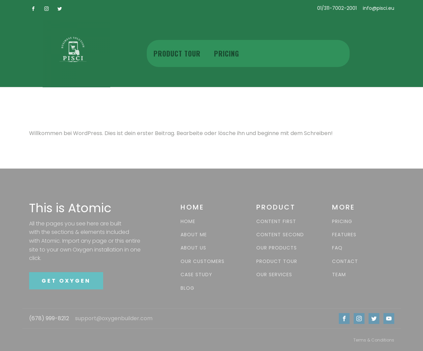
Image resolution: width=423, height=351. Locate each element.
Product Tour (177, 53)
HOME (188, 221)
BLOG (187, 288)
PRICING (342, 221)
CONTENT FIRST (276, 221)
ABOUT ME (194, 234)
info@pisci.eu (378, 8)
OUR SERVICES (274, 274)
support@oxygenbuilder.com (113, 318)
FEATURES (344, 234)
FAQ (337, 247)
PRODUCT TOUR (276, 261)
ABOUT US (193, 247)
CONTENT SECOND (280, 234)
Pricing (226, 53)
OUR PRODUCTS (276, 247)
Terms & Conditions (373, 340)
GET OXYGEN (66, 281)
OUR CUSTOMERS (203, 261)
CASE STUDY (196, 274)
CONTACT (345, 261)
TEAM (339, 274)
